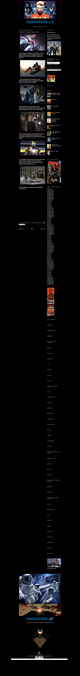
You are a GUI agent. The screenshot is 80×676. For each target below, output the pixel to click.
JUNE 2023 (49, 237)
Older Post (43, 228)
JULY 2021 (49, 271)
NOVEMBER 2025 (50, 195)
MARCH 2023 (49, 242)
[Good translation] (37, 657)
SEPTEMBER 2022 (50, 250)
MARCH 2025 (49, 207)
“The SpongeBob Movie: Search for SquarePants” (55, 120)
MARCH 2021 (49, 276)
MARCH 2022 (49, 259)
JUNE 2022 (49, 255)
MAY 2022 (49, 256)
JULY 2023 (49, 236)
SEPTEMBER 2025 (50, 198)
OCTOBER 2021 (50, 268)
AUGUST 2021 (50, 269)
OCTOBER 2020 (50, 284)
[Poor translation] (41, 657)
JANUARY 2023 (50, 244)
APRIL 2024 (49, 223)
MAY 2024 (49, 221)
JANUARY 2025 (50, 210)
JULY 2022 (49, 253)
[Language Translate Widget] (53, 63)
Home (32, 228)
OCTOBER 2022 (50, 249)
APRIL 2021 (49, 275)
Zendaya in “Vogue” (54, 151)
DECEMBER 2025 (50, 194)
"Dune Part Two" (53, 99)
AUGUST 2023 (50, 234)
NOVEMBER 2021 (50, 265)
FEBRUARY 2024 (50, 226)
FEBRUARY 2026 (50, 191)
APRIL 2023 (49, 240)
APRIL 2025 (49, 205)
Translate (55, 64)
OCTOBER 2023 (50, 231)
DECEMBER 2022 (50, 246)
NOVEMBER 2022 (50, 247)
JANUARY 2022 (50, 262)
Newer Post (21, 228)
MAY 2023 (49, 239)
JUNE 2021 (49, 272)
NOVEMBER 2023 (50, 230)
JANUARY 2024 (50, 227)
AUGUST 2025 (50, 199)
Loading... (40, 28)
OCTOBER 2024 (50, 214)
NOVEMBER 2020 (50, 282)
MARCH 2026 (49, 189)
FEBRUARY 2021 (50, 278)
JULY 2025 (49, 201)
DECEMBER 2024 (50, 212)
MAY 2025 (49, 204)
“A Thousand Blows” (54, 106)
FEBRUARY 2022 (50, 260)
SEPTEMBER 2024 (50, 215)
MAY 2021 (49, 274)
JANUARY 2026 (50, 192)
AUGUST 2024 (50, 217)
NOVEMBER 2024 (50, 211)
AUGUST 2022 (50, 252)
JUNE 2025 (49, 202)
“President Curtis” (51, 32)
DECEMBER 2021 (50, 263)
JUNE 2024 (49, 220)
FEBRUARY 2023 (50, 243)
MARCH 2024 (49, 224)
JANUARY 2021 (50, 279)
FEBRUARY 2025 (50, 208)
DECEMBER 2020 (50, 281)
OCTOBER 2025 (50, 196)
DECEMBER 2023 (50, 228)
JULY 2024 (49, 218)
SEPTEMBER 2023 (50, 233)
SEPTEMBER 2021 (50, 266)
